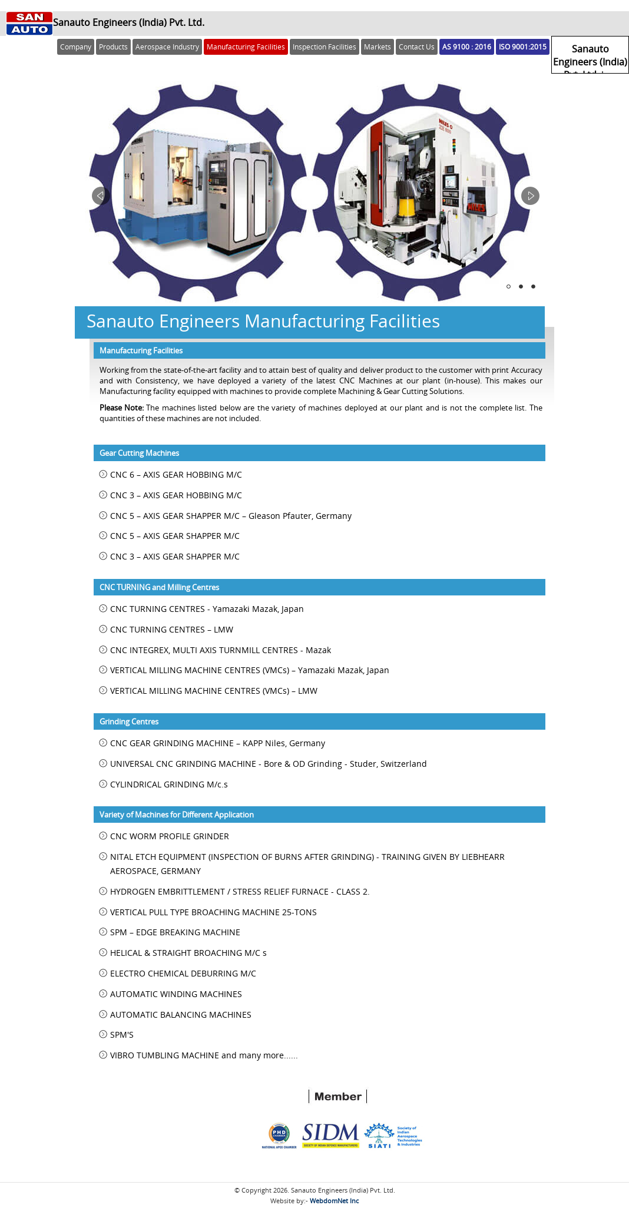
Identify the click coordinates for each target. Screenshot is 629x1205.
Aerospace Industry (167, 47)
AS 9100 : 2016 (466, 47)
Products (113, 47)
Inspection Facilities (324, 47)
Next (530, 196)
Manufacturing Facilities (246, 47)
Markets (377, 47)
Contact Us (417, 47)
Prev (101, 196)
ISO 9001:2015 (523, 47)
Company (75, 47)
